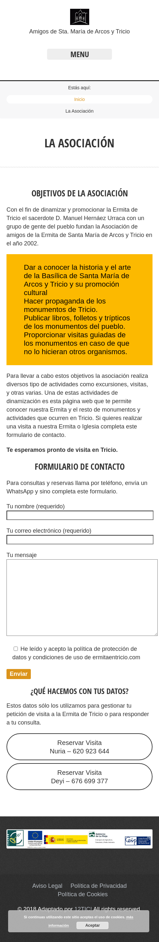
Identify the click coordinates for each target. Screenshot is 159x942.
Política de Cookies (83, 894)
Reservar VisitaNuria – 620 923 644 (79, 747)
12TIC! (83, 909)
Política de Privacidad (98, 886)
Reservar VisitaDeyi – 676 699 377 (79, 777)
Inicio (79, 99)
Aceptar (92, 925)
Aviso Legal (47, 886)
